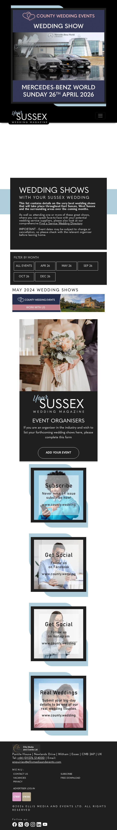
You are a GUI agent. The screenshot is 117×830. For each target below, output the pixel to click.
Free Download (70, 778)
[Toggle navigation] (100, 115)
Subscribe (66, 774)
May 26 (67, 266)
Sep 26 (88, 266)
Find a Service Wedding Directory (60, 223)
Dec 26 (45, 276)
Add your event (58, 452)
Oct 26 (24, 276)
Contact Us (20, 774)
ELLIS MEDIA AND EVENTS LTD (54, 806)
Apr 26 (45, 266)
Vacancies (19, 778)
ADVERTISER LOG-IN (24, 789)
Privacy (17, 782)
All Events (24, 266)
